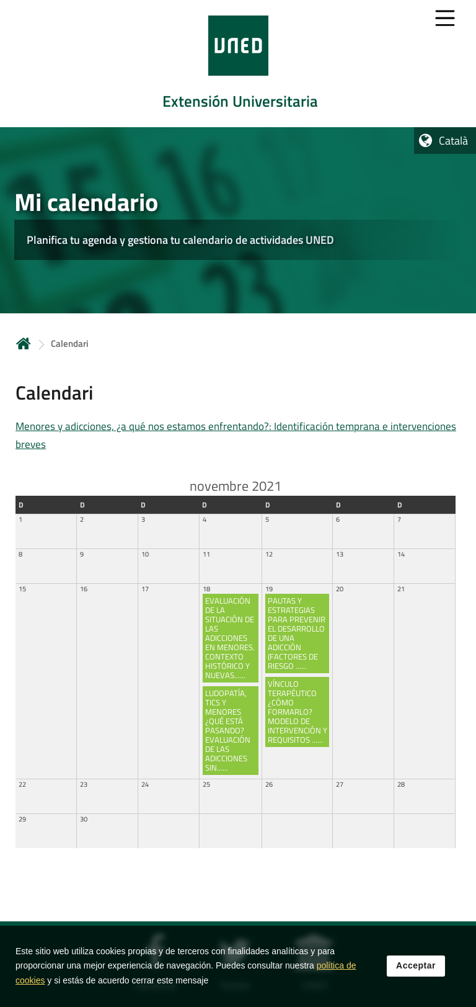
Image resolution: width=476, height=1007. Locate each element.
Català (453, 140)
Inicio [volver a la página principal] (23, 343)
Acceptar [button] (416, 969)
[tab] (238, 63)
